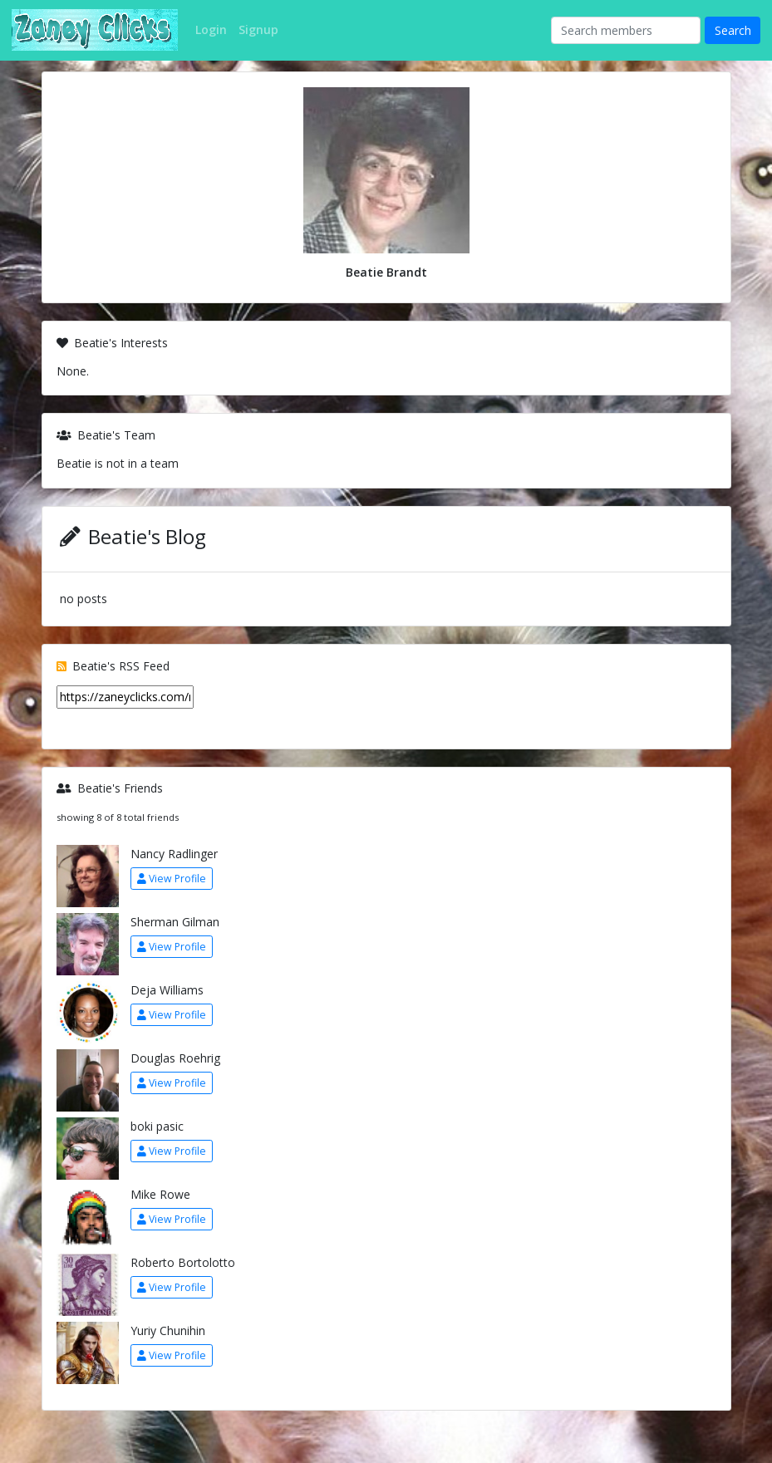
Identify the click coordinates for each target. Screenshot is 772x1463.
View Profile (171, 878)
